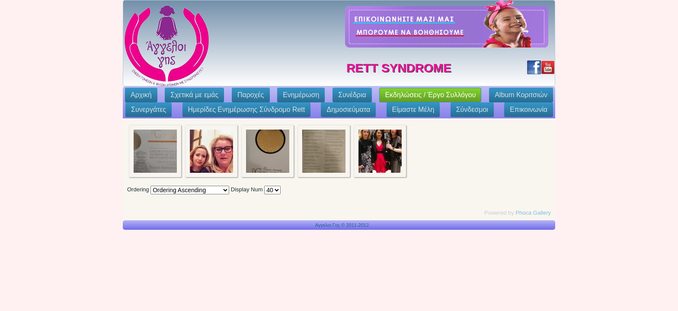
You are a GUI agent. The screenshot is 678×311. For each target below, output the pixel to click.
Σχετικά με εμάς (194, 94)
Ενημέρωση (301, 94)
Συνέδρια (352, 94)
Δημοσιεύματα (348, 109)
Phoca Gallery (533, 212)
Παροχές (250, 94)
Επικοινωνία (528, 109)
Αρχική (141, 94)
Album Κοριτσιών (521, 94)
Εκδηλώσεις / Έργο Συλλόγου (430, 94)
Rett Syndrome (398, 68)
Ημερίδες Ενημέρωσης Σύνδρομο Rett (246, 109)
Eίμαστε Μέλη (413, 109)
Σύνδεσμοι (472, 109)
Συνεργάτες (148, 109)
